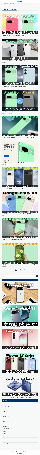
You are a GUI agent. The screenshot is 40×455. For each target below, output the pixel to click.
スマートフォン (8, 406)
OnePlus (6, 421)
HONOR (6, 416)
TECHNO (6, 436)
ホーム (13, 451)
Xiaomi (6, 441)
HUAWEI (6, 418)
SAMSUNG (7, 428)
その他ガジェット (8, 443)
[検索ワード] (20, 276)
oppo (6, 423)
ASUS (6, 411)
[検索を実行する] (37, 276)
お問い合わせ (17, 451)
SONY (6, 433)
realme (6, 426)
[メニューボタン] (1, 1)
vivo (6, 438)
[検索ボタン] (38, 1)
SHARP (6, 431)
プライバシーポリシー (24, 451)
